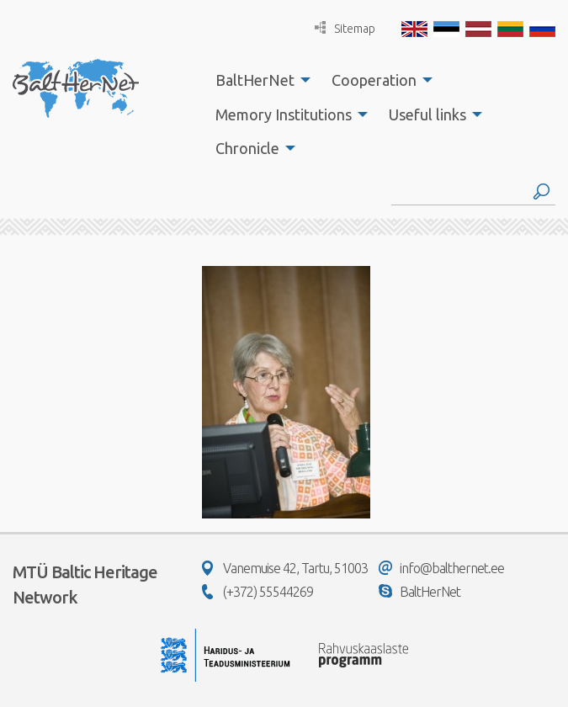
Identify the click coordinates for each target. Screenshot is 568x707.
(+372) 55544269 (257, 591)
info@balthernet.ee (441, 568)
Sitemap (345, 28)
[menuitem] (258, 80)
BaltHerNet (255, 80)
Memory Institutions (283, 114)
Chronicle (247, 148)
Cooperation (374, 80)
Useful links (427, 114)
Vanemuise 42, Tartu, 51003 (285, 568)
